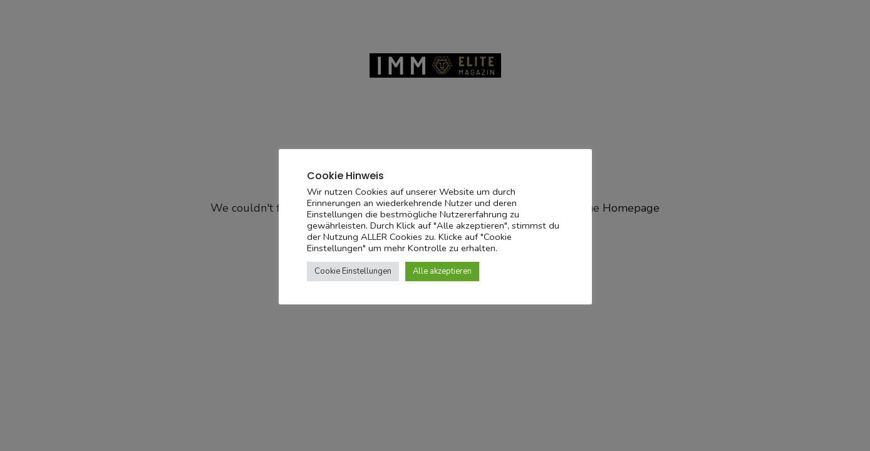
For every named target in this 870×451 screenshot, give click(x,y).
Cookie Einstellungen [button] (352, 271)
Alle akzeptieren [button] (442, 271)
